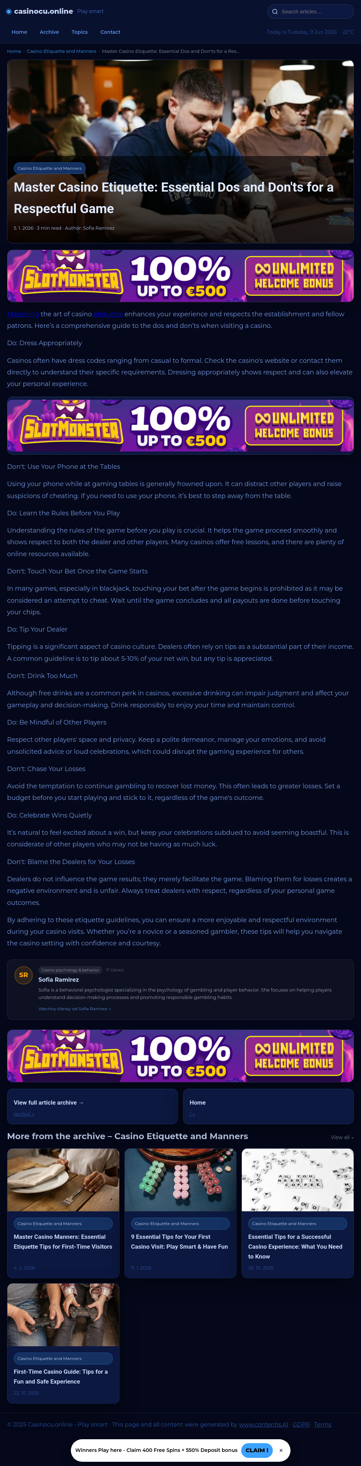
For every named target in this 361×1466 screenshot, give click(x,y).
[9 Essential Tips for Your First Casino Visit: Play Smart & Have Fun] (181, 1213)
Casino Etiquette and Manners (61, 51)
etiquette (108, 314)
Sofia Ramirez (58, 979)
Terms (322, 1424)
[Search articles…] (315, 11)
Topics (80, 32)
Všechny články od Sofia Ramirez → (74, 1008)
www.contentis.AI (263, 1424)
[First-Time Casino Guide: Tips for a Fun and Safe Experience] (63, 1343)
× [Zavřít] (281, 1450)
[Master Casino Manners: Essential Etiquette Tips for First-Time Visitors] (63, 1213)
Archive (49, 32)
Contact (110, 32)
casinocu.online (43, 11)
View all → (342, 1137)
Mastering (23, 314)
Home (19, 32)
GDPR (301, 1424)
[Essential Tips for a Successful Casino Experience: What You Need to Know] (298, 1213)
